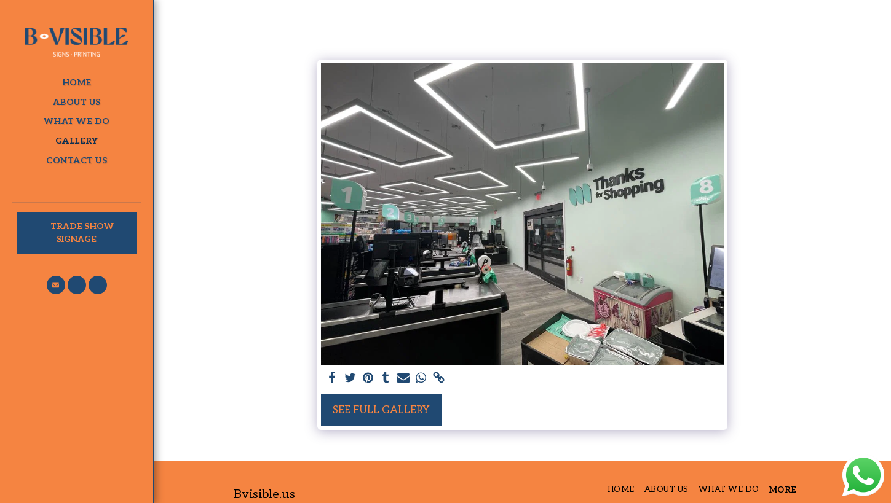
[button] (56, 285)
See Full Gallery (381, 410)
